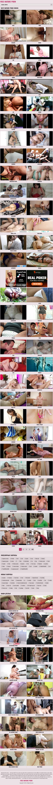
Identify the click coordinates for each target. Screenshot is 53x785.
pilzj (16, 588)
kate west (39, 585)
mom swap (33, 563)
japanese (22, 563)
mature (12, 561)
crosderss (23, 585)
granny (27, 558)
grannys (4, 577)
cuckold (36, 566)
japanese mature (5, 558)
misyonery (10, 577)
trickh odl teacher (40, 583)
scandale (29, 580)
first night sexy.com (31, 585)
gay (36, 561)
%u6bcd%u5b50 (43, 566)
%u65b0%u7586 (24, 569)
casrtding (42, 577)
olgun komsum (35, 577)
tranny (45, 585)
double (47, 583)
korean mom (5, 588)
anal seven (16, 577)
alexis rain (9, 585)
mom (32, 558)
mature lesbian (16, 566)
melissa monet (42, 561)
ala (45, 580)
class (22, 577)
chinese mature (24, 566)
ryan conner (32, 583)
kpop (38, 588)
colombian (13, 583)
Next (33, 549)
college (11, 588)
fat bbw (12, 558)
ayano (33, 588)
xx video (50, 580)
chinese (43, 558)
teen (28, 563)
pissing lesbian (19, 580)
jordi (31, 566)
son (49, 566)
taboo (4, 566)
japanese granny (5, 561)
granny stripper (5, 583)
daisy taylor (28, 577)
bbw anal (37, 558)
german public (16, 585)
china (9, 563)
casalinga (21, 588)
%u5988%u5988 (6, 569)
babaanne (40, 563)
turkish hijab (26, 561)
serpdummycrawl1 (15, 569)
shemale (9, 566)
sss (32, 561)
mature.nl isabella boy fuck (22, 583)
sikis (35, 580)
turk (17, 558)
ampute (4, 563)
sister (49, 561)
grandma (46, 563)
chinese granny (15, 563)
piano (13, 580)
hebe (3, 585)
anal (22, 558)
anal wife (27, 588)
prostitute (40, 580)
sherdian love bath (6, 580)
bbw (20, 561)
